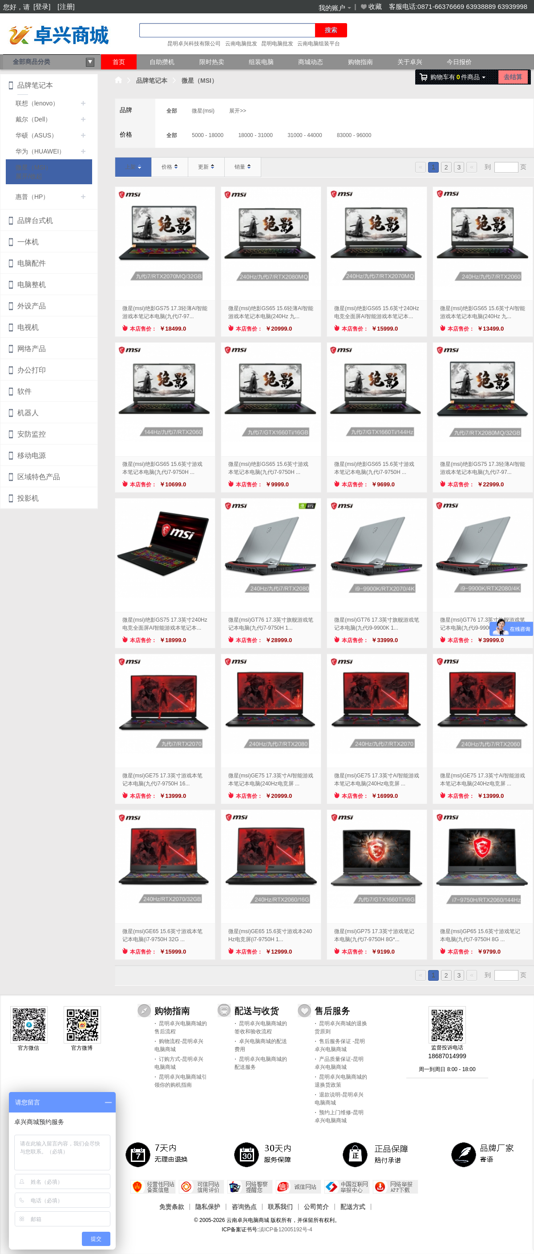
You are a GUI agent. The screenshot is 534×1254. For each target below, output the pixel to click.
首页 (119, 61)
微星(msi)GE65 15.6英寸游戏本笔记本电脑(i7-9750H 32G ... (162, 935)
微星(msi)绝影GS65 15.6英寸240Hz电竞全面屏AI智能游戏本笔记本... (376, 312)
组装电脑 (261, 61)
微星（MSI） (200, 80)
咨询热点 (244, 1206)
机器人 (28, 413)
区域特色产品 (38, 477)
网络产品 (31, 348)
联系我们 (280, 1206)
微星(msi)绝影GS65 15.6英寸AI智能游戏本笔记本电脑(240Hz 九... (482, 312)
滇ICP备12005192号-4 (285, 1229)
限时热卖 (211, 61)
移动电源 (31, 455)
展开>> (237, 111)
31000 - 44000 (304, 135)
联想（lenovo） (37, 103)
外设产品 (31, 306)
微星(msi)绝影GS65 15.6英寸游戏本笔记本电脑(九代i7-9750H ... (162, 468)
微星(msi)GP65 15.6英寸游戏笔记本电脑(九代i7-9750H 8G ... (480, 935)
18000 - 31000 (255, 135)
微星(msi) (203, 111)
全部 (171, 111)
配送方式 (352, 1206)
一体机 (28, 242)
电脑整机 (31, 284)
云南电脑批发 (241, 43)
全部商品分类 (54, 62)
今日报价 (459, 61)
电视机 (28, 327)
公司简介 (316, 1206)
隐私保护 (207, 1206)
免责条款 (171, 1206)
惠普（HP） (32, 196)
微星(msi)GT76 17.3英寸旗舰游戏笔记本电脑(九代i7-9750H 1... (270, 624)
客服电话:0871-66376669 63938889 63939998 (458, 6)
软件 (24, 391)
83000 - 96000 (354, 135)
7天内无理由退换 (158, 1154)
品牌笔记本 (151, 80)
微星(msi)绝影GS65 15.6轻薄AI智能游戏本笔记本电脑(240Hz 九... (270, 312)
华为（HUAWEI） (40, 151)
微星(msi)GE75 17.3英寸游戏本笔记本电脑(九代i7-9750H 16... (162, 780)
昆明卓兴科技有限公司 (194, 43)
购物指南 (360, 61)
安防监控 (31, 434)
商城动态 (310, 61)
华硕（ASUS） (36, 135)
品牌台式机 (35, 220)
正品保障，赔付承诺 (375, 1154)
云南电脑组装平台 (318, 43)
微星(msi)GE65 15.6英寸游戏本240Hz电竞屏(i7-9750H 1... (270, 935)
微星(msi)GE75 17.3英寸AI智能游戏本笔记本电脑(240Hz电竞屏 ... (270, 780)
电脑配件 (31, 263)
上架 (133, 167)
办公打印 (31, 370)
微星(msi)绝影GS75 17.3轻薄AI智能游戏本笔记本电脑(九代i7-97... (164, 312)
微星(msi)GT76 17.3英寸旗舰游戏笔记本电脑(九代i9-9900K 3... (482, 624)
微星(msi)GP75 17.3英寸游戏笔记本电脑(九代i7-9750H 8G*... (374, 935)
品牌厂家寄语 (484, 1154)
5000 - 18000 (207, 135)
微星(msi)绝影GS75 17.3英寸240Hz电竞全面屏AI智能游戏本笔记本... (164, 624)
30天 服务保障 (267, 1154)
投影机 (28, 498)
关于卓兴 (409, 61)
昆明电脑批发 (277, 43)
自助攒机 (162, 61)
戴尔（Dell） (33, 119)
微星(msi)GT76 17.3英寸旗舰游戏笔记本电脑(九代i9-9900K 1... (376, 624)
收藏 (371, 6)
